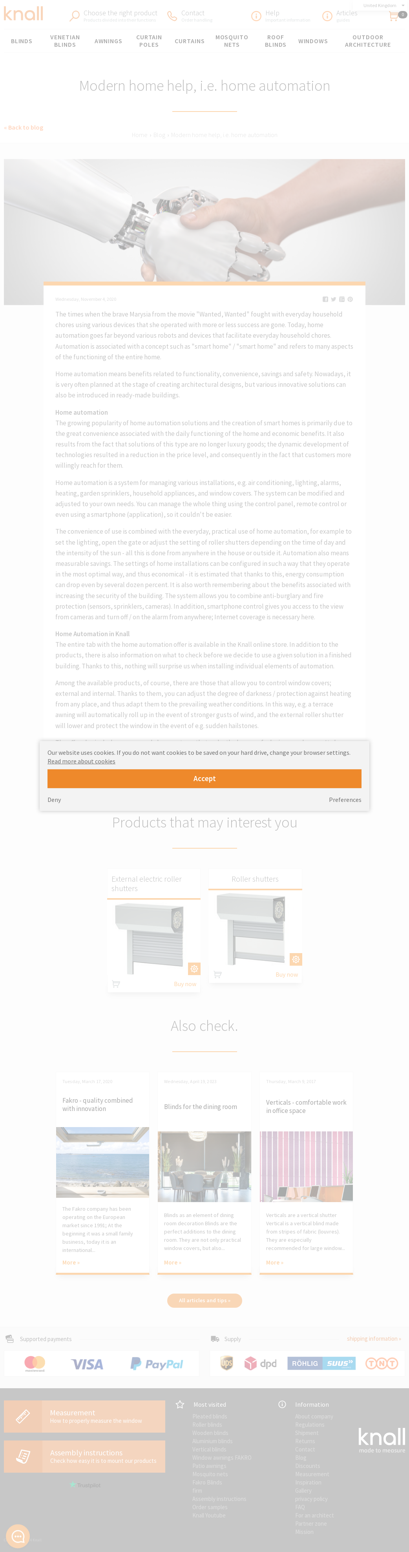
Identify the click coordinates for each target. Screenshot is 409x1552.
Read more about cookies (81, 761)
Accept (205, 778)
